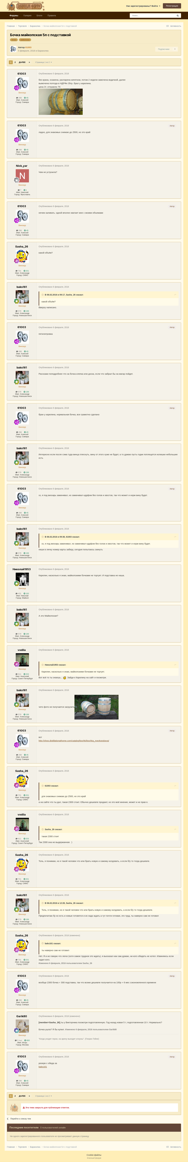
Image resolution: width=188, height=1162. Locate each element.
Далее (22, 62)
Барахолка (43, 50)
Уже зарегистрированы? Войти (143, 6)
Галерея (27, 15)
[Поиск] (145, 15)
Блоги (39, 15)
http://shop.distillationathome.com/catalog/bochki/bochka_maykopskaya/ (74, 740)
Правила (52, 15)
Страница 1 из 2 (43, 62)
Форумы (14, 16)
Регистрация (172, 6)
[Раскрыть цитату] (43, 295)
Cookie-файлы (94, 1155)
